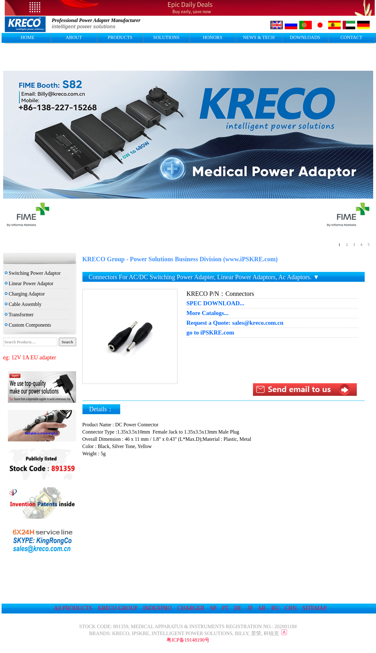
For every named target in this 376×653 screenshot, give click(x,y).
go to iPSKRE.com (210, 332)
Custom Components (28, 325)
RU (275, 608)
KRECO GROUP (117, 608)
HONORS (212, 37)
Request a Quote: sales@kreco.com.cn (235, 323)
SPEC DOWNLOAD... (215, 303)
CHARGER (191, 608)
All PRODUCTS (73, 608)
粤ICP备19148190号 (188, 640)
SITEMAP (314, 608)
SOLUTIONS (166, 37)
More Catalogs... (208, 313)
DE (238, 608)
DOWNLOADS (305, 37)
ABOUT (74, 37)
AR (262, 608)
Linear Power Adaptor (29, 283)
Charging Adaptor (25, 293)
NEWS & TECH (259, 37)
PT (225, 608)
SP (213, 608)
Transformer (19, 314)
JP (249, 608)
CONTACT (351, 37)
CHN (291, 608)
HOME (27, 37)
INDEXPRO (157, 608)
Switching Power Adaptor (33, 273)
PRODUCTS (120, 37)
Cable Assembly (23, 304)
